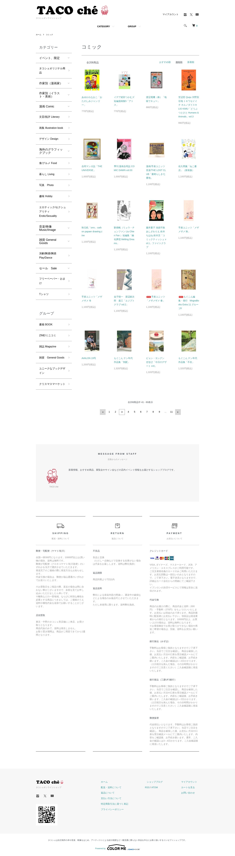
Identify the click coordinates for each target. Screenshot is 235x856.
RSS (154, 788)
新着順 (190, 62)
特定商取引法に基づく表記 (124, 805)
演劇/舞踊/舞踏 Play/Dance (48, 269)
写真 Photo (47, 195)
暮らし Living (47, 183)
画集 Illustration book (49, 132)
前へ (103, 411)
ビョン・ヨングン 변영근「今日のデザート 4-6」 (156, 362)
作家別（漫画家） (51, 84)
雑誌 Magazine (49, 364)
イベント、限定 (49, 58)
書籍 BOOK (46, 340)
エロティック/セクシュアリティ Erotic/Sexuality (51, 223)
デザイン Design (50, 147)
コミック (50, 34)
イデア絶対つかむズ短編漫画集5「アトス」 (124, 101)
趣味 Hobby (46, 206)
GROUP (132, 26)
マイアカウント (171, 14)
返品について (117, 793)
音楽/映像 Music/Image (47, 241)
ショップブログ (160, 783)
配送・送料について (120, 788)
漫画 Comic (46, 107)
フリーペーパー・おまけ (51, 295)
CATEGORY (103, 26)
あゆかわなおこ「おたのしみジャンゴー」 (92, 101)
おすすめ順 (165, 62)
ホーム (39, 34)
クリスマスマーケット (51, 411)
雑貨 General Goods (47, 254)
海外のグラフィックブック (51, 159)
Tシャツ (44, 309)
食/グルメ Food (49, 171)
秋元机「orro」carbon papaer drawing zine (92, 231)
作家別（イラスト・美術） (49, 96)
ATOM (162, 788)
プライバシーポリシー (121, 810)
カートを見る (190, 788)
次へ (177, 411)
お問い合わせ (190, 793)
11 (171, 411)
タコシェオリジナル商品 (51, 71)
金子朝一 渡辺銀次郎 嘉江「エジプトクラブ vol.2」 (124, 300)
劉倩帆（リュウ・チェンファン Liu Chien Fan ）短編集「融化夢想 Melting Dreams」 (124, 235)
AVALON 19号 (89, 358)
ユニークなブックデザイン (51, 395)
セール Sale (48, 282)
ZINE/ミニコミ (48, 352)
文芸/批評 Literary (50, 118)
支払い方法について (120, 799)
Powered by (117, 848)
